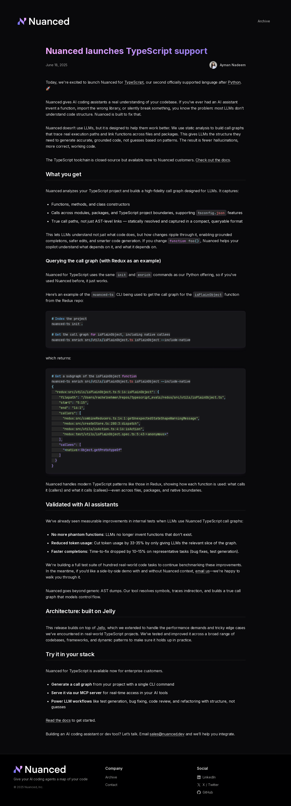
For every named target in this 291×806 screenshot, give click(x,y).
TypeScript (133, 82)
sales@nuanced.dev (167, 734)
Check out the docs (213, 160)
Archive (111, 777)
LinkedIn (206, 777)
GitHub (205, 792)
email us (202, 571)
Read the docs (58, 720)
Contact (111, 785)
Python (234, 82)
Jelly (101, 627)
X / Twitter (208, 785)
